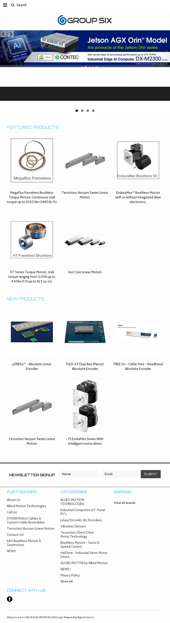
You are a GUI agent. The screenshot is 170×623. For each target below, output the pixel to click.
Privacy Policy (70, 575)
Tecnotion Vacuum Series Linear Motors (85, 195)
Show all (66, 581)
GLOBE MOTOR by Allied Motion (84, 563)
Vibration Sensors (73, 526)
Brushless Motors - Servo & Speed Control (79, 545)
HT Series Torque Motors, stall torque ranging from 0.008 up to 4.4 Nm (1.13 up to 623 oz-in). (31, 276)
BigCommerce (85, 617)
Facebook (9, 599)
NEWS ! (65, 569)
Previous (3, 34)
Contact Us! (15, 535)
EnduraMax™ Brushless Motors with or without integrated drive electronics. (138, 197)
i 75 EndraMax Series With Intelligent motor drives (84, 441)
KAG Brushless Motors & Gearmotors (24, 543)
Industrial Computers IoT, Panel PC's (82, 512)
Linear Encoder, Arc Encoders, (81, 520)
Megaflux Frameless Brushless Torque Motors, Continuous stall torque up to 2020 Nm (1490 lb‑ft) (32, 197)
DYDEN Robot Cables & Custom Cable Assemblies (26, 520)
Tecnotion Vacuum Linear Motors (30, 529)
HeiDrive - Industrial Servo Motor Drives (83, 555)
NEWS (11, 551)
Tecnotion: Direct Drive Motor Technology (77, 534)
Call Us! (12, 512)
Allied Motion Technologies (26, 506)
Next (10, 34)
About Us (13, 500)
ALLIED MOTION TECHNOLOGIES (72, 502)
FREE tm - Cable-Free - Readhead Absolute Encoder (138, 366)
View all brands (125, 503)
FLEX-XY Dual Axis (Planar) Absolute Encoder (85, 366)
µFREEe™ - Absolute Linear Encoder (31, 366)
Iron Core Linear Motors (85, 272)
